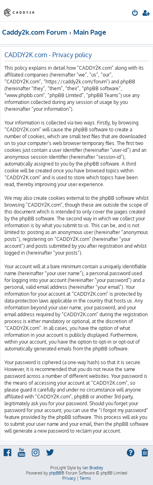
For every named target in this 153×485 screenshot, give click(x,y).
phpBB (55, 472)
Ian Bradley (93, 467)
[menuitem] (135, 14)
